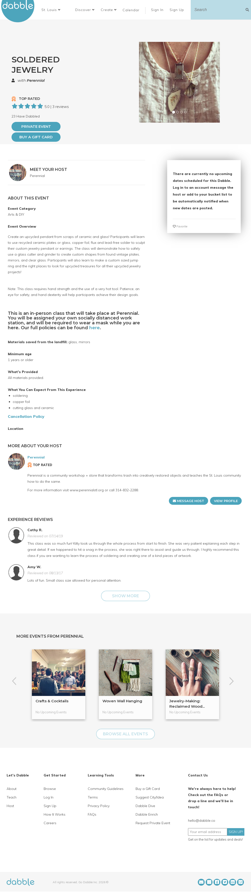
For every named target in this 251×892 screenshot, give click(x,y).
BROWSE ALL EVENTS (125, 734)
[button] (51, 10)
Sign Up (177, 10)
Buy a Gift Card (36, 137)
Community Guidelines (106, 788)
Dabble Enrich (147, 814)
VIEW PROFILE (226, 501)
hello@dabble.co (201, 820)
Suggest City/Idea (150, 797)
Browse (50, 788)
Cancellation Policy (26, 416)
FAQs (92, 814)
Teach (11, 797)
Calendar (131, 10)
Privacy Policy (99, 806)
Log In (48, 797)
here (94, 327)
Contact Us (198, 775)
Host (10, 806)
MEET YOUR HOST (48, 169)
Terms (93, 797)
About (11, 788)
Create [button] (109, 10)
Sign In (158, 10)
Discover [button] (85, 10)
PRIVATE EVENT (36, 126)
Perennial (36, 80)
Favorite (180, 226)
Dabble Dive (145, 806)
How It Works (54, 814)
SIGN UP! (236, 832)
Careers (50, 823)
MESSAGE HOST (188, 501)
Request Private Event (153, 823)
